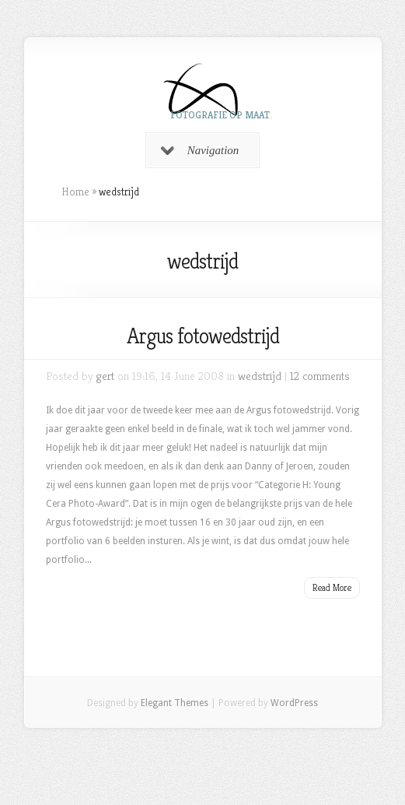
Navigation (200, 150)
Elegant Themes (174, 703)
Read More (331, 587)
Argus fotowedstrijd (203, 336)
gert (105, 375)
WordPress (294, 703)
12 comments (320, 375)
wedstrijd (259, 375)
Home (75, 192)
